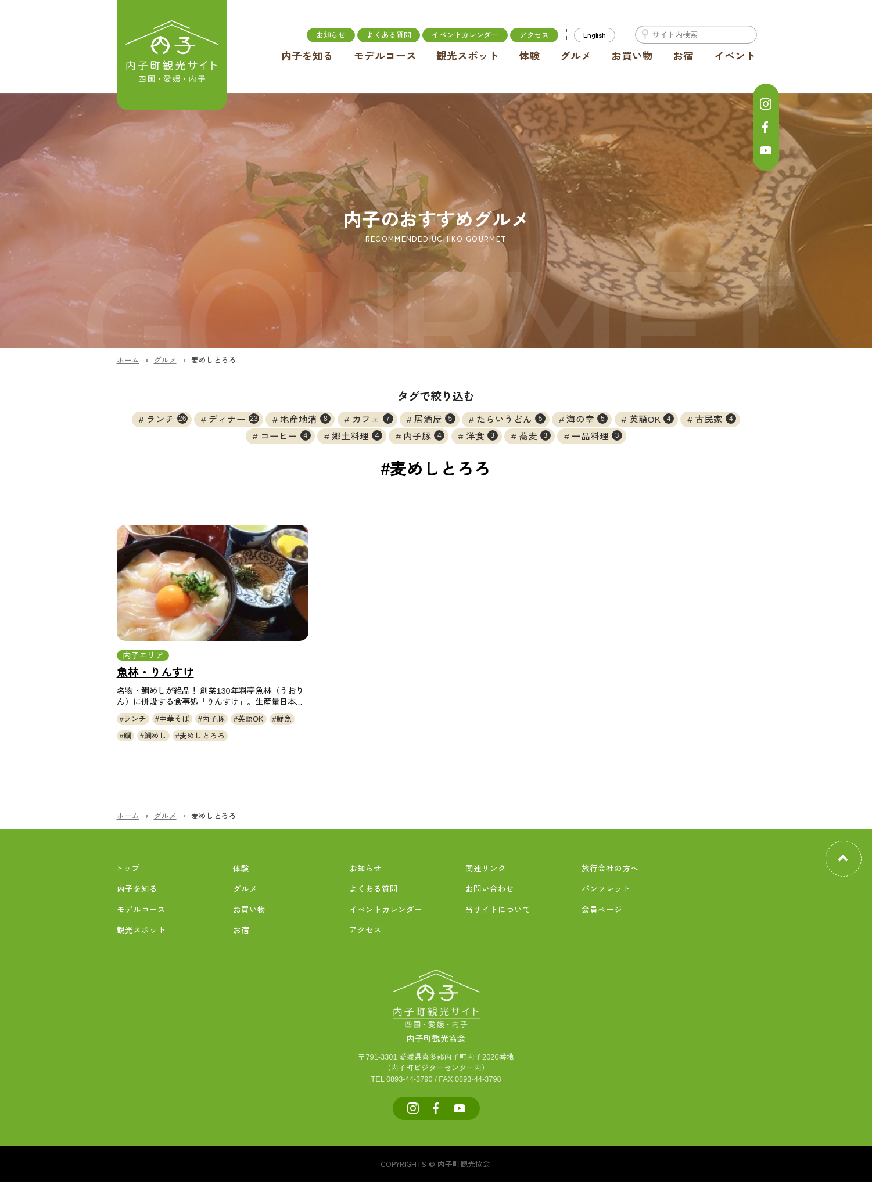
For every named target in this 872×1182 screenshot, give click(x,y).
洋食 (482, 435)
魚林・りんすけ (155, 672)
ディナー (234, 418)
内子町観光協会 (436, 1025)
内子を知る (307, 56)
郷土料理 (357, 435)
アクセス (534, 34)
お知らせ (331, 34)
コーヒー (285, 435)
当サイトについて (497, 910)
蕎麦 (535, 435)
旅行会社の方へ (610, 868)
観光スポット (467, 56)
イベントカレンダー (465, 34)
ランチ (167, 418)
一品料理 (597, 435)
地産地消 (305, 418)
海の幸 (587, 418)
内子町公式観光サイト (172, 55)
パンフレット (606, 889)
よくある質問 (389, 34)
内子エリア (143, 655)
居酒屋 (434, 418)
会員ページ (602, 910)
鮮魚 (284, 719)
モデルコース (385, 56)
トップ (127, 868)
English (594, 34)
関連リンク (485, 868)
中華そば (174, 719)
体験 (529, 56)
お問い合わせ (489, 889)
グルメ (575, 56)
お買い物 (632, 56)
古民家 (715, 418)
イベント (735, 56)
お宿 (683, 56)
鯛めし (155, 735)
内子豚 (423, 435)
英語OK (651, 418)
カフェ (372, 418)
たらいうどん (511, 418)
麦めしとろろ (202, 735)
